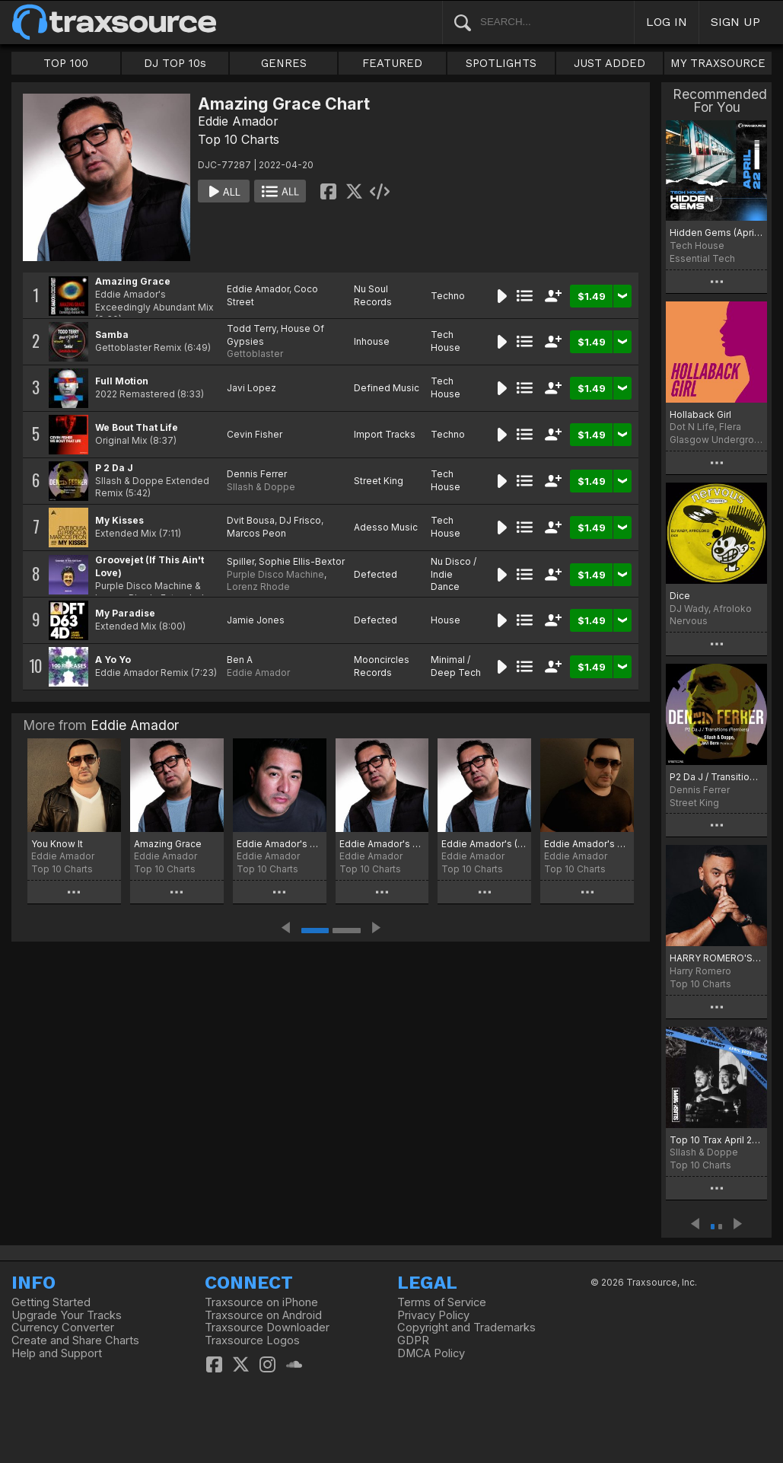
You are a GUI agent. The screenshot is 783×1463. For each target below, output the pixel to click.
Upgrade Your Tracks (66, 1315)
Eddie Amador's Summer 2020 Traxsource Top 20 (280, 843)
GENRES (284, 63)
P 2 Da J (114, 467)
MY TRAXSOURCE (717, 63)
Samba (112, 334)
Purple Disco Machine (275, 574)
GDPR (413, 1340)
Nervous (689, 620)
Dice (680, 595)
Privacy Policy (433, 1315)
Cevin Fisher (254, 434)
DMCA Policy (431, 1353)
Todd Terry (251, 328)
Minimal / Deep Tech (456, 666)
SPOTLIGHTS (501, 63)
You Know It (57, 843)
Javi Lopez (251, 388)
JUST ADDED (609, 63)
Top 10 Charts (238, 139)
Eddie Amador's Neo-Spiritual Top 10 (587, 843)
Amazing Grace (132, 281)
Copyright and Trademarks (466, 1327)
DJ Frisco (300, 520)
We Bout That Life (136, 427)
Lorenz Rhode (258, 586)
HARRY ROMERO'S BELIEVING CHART (716, 958)
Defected (375, 574)
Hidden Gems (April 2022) (716, 232)
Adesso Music (386, 527)
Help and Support (56, 1353)
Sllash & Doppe (261, 486)
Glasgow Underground (716, 439)
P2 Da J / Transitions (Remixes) (716, 776)
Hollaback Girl (700, 414)
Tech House (445, 341)
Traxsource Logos (252, 1340)
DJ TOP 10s (175, 63)
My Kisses (119, 520)
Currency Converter (62, 1327)
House (445, 620)
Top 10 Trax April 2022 (716, 1140)
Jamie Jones (256, 620)
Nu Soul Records (373, 295)
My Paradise (125, 613)
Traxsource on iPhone (261, 1302)
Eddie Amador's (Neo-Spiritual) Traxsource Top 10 (484, 843)
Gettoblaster (255, 353)
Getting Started (51, 1302)
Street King (378, 480)
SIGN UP (735, 21)
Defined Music (386, 388)
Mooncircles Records (381, 666)
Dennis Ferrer (257, 474)
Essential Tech (702, 258)
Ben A (240, 659)
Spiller (240, 561)
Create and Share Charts (75, 1340)
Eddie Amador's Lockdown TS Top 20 (382, 843)
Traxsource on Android (263, 1315)
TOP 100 (65, 63)
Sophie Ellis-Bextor (302, 561)
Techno (448, 295)
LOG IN (666, 21)
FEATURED (392, 63)
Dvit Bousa (251, 520)
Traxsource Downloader (267, 1327)
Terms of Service (441, 1302)
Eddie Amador (238, 121)
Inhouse (372, 341)
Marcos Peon (256, 533)
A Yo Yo (113, 659)
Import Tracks (384, 434)
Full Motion (121, 381)
